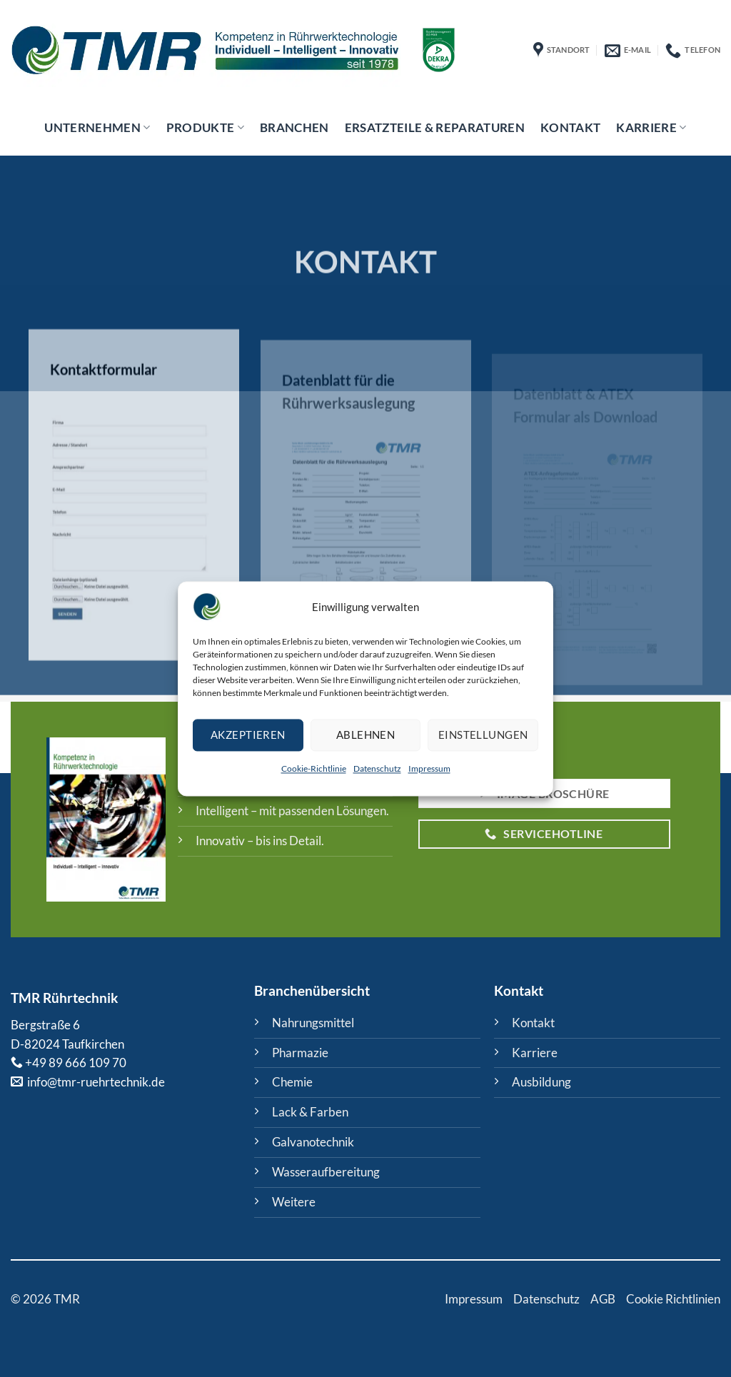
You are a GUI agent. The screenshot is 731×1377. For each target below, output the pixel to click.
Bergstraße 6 (45, 1024)
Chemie (292, 1081)
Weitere (294, 1201)
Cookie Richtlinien (673, 1298)
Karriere (651, 127)
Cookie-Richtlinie (313, 768)
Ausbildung (541, 1081)
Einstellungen (483, 735)
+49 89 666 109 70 (75, 1062)
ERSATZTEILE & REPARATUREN (435, 127)
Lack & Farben (310, 1111)
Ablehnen (365, 735)
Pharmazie (300, 1052)
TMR (25, 997)
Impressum (429, 768)
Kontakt (570, 127)
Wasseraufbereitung (326, 1171)
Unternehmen (97, 127)
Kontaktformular (103, 393)
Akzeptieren (248, 735)
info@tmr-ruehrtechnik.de (95, 1081)
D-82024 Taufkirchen (67, 1043)
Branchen (294, 127)
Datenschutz (377, 768)
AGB (602, 1298)
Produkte (205, 127)
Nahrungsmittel (313, 1022)
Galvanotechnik (313, 1141)
